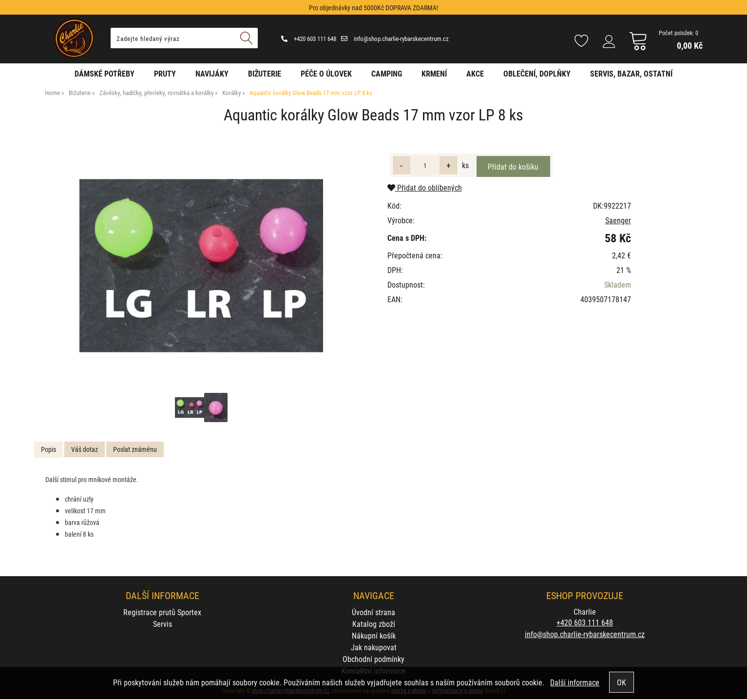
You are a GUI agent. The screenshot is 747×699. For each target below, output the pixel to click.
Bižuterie (264, 73)
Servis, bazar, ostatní (631, 73)
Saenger (618, 220)
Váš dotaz (84, 449)
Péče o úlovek (326, 73)
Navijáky (212, 73)
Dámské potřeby (104, 73)
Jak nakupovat (374, 647)
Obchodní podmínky (373, 659)
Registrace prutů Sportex (162, 612)
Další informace (574, 682)
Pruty (165, 73)
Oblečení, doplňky (537, 73)
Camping (386, 73)
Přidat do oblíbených (424, 187)
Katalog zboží (373, 624)
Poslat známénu (135, 449)
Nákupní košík (374, 635)
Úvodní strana (373, 612)
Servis (162, 624)
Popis (48, 449)
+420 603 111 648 (308, 38)
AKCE (475, 73)
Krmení (434, 73)
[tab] (48, 450)
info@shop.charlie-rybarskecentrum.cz (395, 38)
